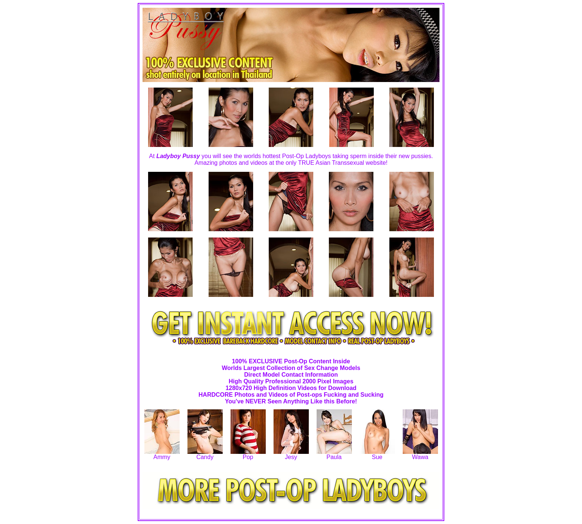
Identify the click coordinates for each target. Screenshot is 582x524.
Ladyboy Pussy (178, 156)
